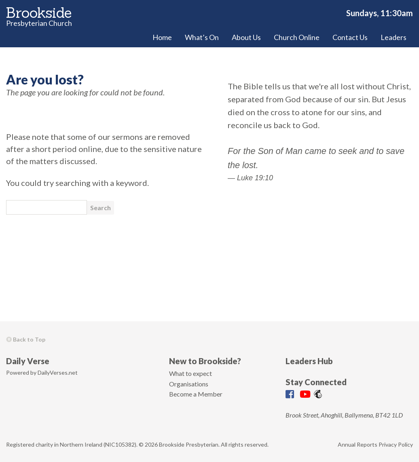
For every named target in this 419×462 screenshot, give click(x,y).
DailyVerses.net (58, 372)
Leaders (393, 37)
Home (162, 37)
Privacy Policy (396, 444)
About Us (246, 37)
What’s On (202, 37)
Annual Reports (357, 444)
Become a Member (195, 394)
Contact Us (350, 37)
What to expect (190, 373)
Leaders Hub (309, 361)
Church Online (297, 37)
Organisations (188, 384)
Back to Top (25, 339)
